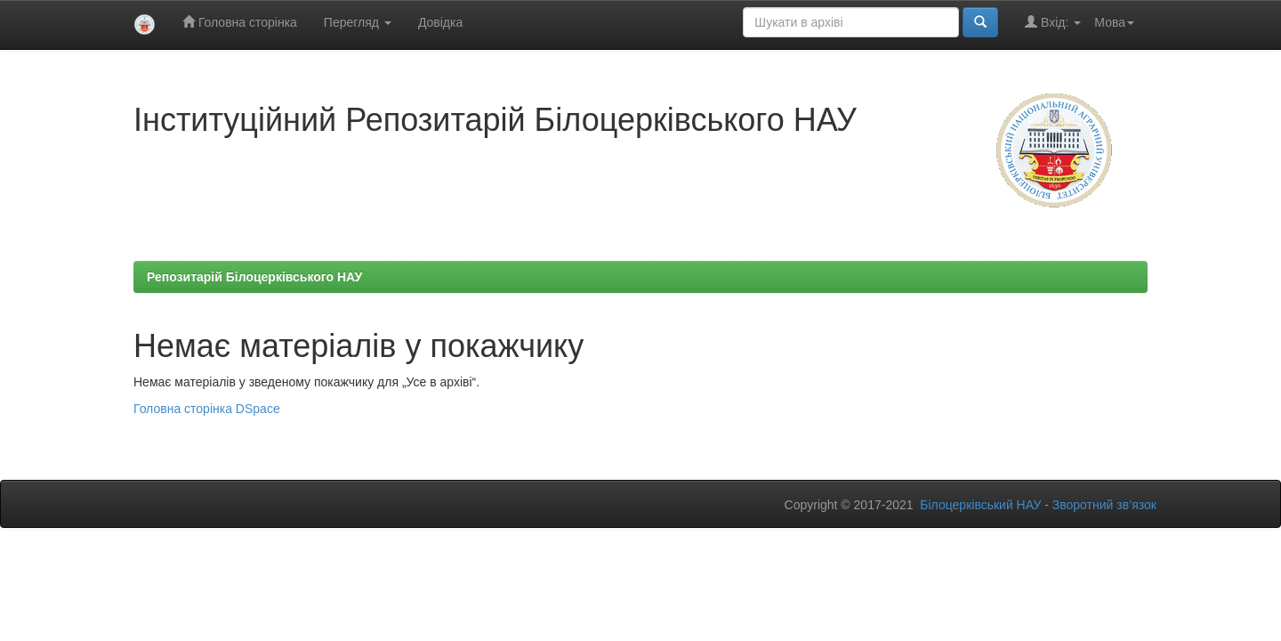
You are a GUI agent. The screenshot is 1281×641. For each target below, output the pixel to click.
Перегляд (357, 22)
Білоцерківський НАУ (980, 505)
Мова (1114, 22)
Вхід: (1053, 21)
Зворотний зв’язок (1104, 505)
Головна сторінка (239, 21)
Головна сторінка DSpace (206, 409)
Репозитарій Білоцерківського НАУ (254, 277)
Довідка (440, 22)
